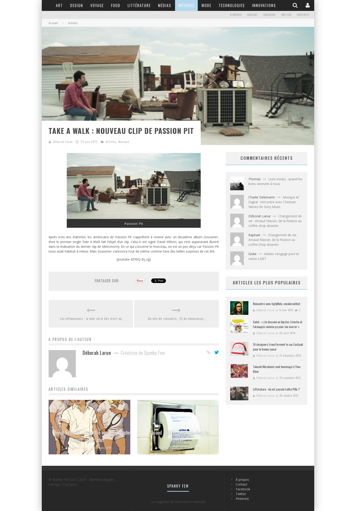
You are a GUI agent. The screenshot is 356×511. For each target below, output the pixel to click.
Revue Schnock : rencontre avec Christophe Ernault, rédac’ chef (91, 436)
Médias (164, 5)
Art (59, 5)
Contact (252, 15)
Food (115, 5)
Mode (206, 5)
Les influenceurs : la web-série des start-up (91, 318)
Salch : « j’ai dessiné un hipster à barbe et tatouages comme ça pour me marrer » (277, 324)
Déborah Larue (63, 141)
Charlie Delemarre (261, 197)
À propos (236, 15)
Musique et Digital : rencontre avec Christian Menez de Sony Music (273, 202)
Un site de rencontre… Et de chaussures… (176, 318)
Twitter (286, 15)
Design (76, 5)
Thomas (254, 179)
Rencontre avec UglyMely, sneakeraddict (276, 303)
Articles (111, 141)
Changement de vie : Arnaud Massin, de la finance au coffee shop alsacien (275, 221)
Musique (186, 5)
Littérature (139, 5)
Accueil (53, 23)
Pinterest (303, 15)
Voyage (97, 5)
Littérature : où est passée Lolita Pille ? (276, 389)
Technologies (232, 5)
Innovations (264, 5)
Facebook (269, 15)
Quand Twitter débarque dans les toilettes (180, 436)
